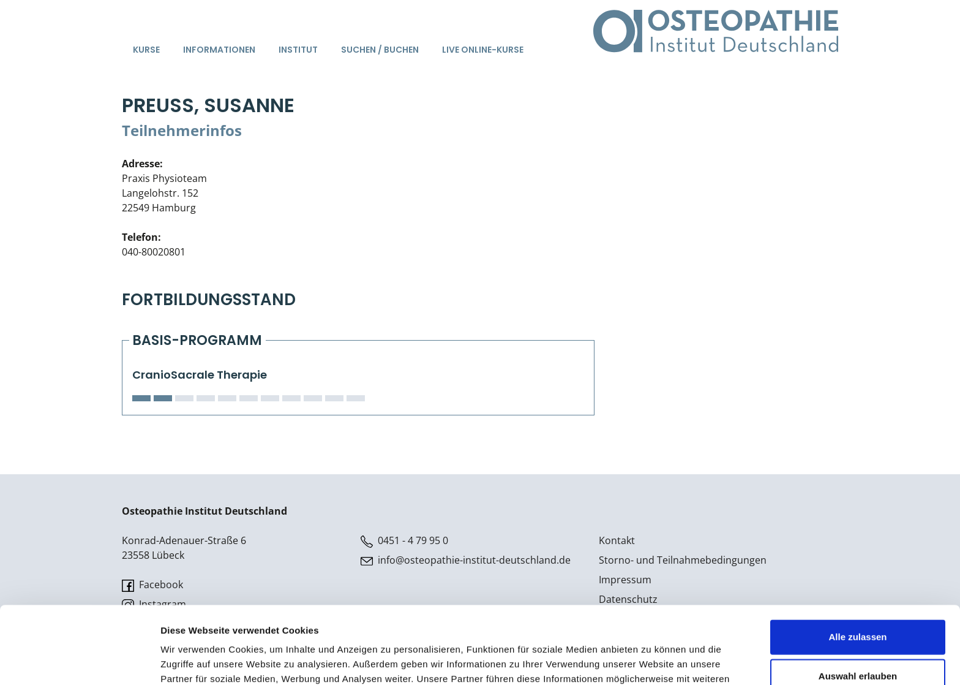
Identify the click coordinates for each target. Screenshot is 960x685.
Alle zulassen (857, 564)
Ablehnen (858, 642)
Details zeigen (651, 661)
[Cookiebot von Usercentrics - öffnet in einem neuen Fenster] (79, 661)
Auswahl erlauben (858, 603)
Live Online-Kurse (482, 50)
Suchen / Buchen (380, 50)
